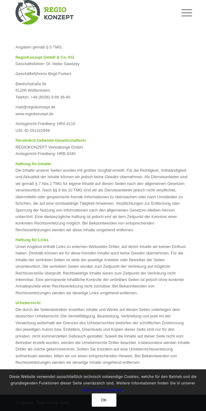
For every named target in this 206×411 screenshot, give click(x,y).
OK (104, 400)
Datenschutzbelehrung (102, 390)
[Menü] (182, 13)
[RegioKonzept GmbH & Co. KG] (85, 12)
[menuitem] (182, 13)
